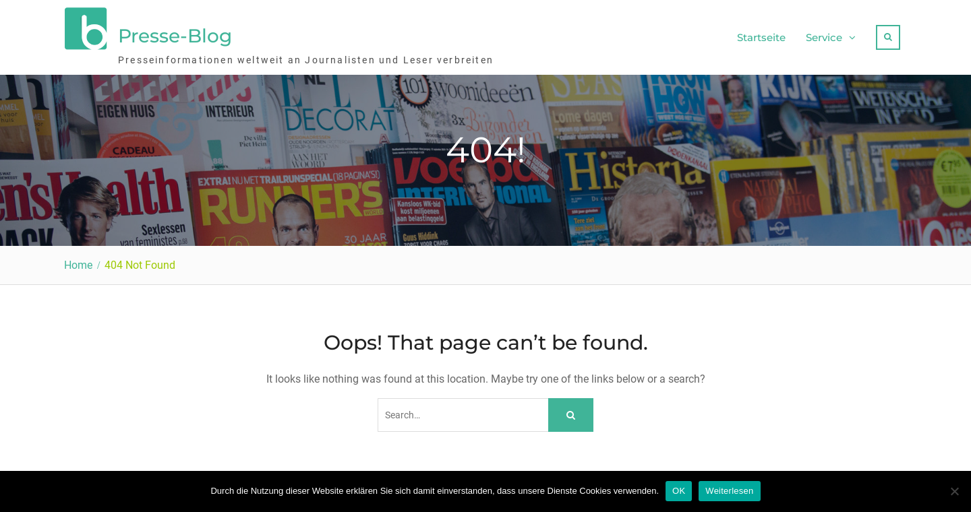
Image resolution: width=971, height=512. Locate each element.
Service (824, 37)
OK (678, 491)
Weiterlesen (729, 491)
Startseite (761, 37)
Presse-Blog (175, 35)
